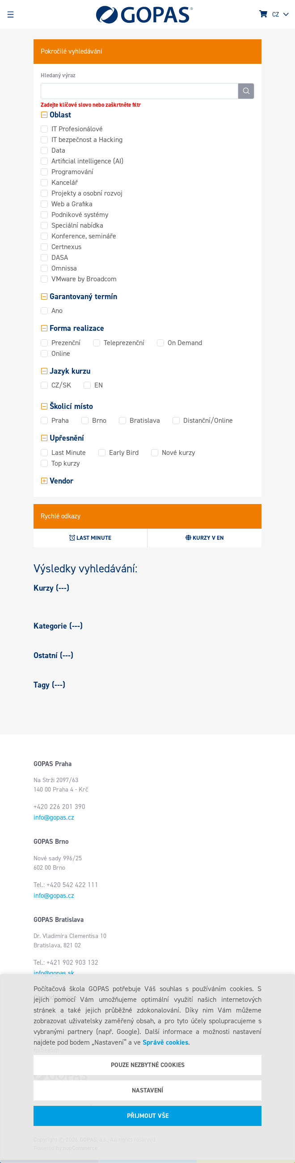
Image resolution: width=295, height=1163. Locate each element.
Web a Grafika (72, 203)
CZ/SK (61, 385)
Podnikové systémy (79, 214)
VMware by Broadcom (84, 278)
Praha (60, 420)
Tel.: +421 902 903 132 (66, 962)
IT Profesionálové (77, 128)
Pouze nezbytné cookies (148, 1065)
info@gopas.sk (54, 973)
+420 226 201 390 (59, 806)
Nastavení (147, 1090)
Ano (57, 310)
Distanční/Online (208, 420)
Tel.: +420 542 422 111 (66, 884)
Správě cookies (165, 1042)
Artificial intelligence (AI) (87, 161)
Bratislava (145, 420)
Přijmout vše (148, 1116)
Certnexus (66, 246)
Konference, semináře (83, 236)
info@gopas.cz (54, 817)
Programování (72, 171)
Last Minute (68, 452)
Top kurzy (65, 463)
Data (58, 150)
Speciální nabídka (77, 225)
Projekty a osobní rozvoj (86, 193)
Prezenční (65, 342)
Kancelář (64, 182)
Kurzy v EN (204, 538)
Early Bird (124, 452)
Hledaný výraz (58, 75)
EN (98, 385)
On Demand (185, 342)
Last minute (90, 538)
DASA (59, 257)
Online (60, 353)
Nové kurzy (178, 452)
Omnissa (64, 268)
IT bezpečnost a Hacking (86, 139)
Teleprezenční (124, 342)
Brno (99, 420)
